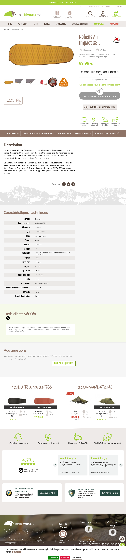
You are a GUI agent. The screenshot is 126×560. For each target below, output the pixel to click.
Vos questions (83, 133)
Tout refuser (65, 558)
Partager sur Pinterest (73, 184)
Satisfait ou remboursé (115, 124)
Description (12, 133)
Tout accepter (53, 558)
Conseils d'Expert (63, 533)
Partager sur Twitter (68, 184)
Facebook (89, 529)
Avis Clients (64, 133)
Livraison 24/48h (105, 124)
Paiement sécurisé (94, 124)
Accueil (6, 29)
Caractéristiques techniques (38, 133)
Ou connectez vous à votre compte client (99, 85)
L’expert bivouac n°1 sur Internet (15, 530)
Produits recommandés (107, 133)
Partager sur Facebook (64, 184)
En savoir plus (47, 493)
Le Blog (113, 532)
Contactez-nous (84, 124)
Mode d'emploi (10, 100)
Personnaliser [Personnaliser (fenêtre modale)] (77, 558)
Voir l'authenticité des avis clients (31, 470)
